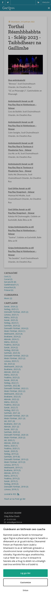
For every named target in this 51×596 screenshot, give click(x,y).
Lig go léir (25, 573)
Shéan (25, 590)
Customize (25, 582)
